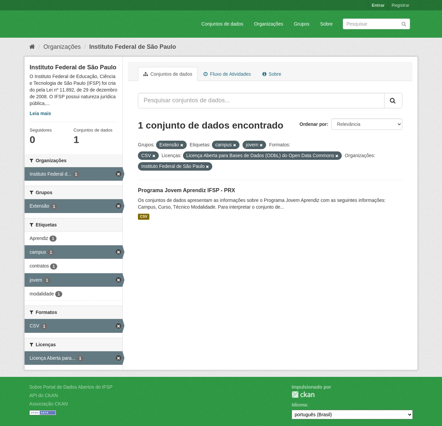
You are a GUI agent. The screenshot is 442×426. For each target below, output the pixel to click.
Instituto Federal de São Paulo (132, 46)
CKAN (303, 394)
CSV (143, 217)
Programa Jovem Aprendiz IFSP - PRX (186, 190)
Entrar (378, 5)
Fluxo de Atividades (227, 74)
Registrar (400, 5)
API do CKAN (43, 395)
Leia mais (40, 113)
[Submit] (404, 23)
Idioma (299, 404)
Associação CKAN (48, 403)
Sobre (326, 24)
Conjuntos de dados (222, 24)
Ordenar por (313, 124)
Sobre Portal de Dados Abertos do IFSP (70, 387)
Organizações (268, 24)
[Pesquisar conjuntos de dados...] (261, 100)
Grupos (301, 24)
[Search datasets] (376, 24)
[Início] (32, 46)
